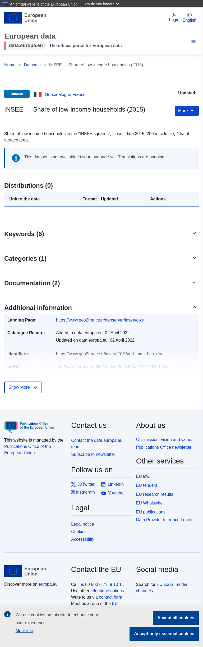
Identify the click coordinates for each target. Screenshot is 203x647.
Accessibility (82, 539)
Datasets (32, 65)
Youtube (112, 493)
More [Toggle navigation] (186, 111)
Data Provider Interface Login (163, 519)
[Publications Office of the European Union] (34, 423)
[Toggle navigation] (193, 42)
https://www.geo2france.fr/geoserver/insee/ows (100, 320)
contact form (110, 597)
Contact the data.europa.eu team (96, 443)
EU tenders (146, 485)
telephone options (107, 591)
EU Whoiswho (149, 503)
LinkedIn (112, 484)
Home (10, 65)
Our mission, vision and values (164, 439)
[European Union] (34, 571)
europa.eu (48, 584)
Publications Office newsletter (164, 447)
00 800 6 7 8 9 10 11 (104, 584)
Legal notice (82, 524)
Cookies (78, 531)
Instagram (83, 492)
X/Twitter (82, 484)
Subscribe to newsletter (93, 454)
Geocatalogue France (65, 94)
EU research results (154, 494)
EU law (143, 476)
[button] (101, 3)
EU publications (150, 512)
